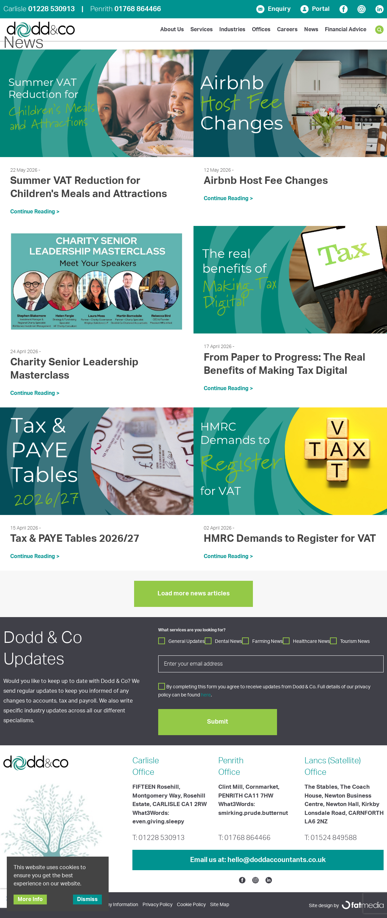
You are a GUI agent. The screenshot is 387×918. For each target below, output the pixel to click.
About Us (172, 29)
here (206, 695)
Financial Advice (345, 29)
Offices (261, 29)
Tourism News (355, 641)
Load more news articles (194, 594)
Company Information (114, 904)
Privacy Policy (157, 904)
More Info (30, 899)
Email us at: (258, 860)
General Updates (186, 641)
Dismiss (87, 899)
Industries (232, 29)
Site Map (219, 904)
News (311, 29)
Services (201, 29)
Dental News (228, 641)
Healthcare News (311, 641)
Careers (287, 29)
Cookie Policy (191, 904)
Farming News (267, 641)
